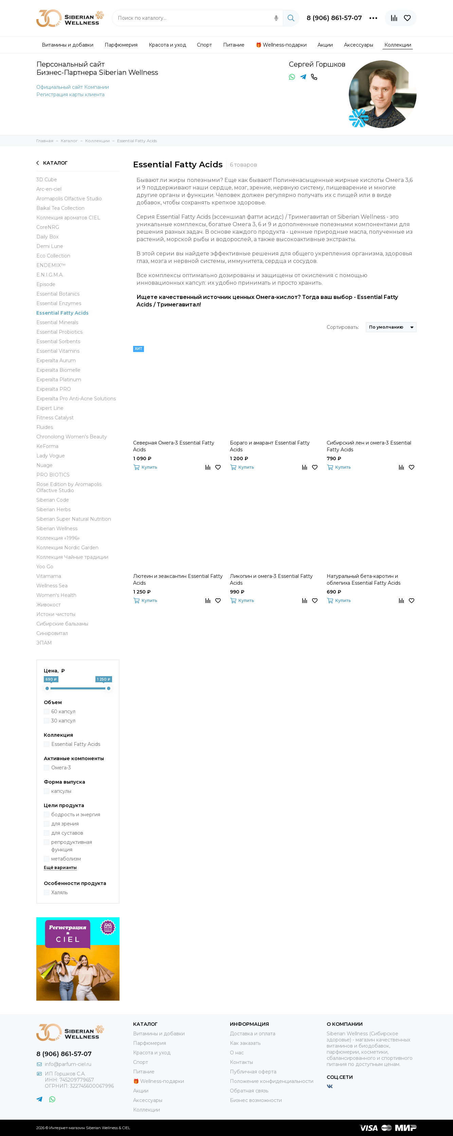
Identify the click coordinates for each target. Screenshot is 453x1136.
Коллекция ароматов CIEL (68, 218)
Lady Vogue (50, 456)
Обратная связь (249, 1091)
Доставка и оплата (252, 1034)
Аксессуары (147, 1100)
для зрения (65, 824)
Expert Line (50, 408)
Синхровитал (52, 633)
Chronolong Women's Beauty (71, 437)
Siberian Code (52, 500)
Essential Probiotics (59, 332)
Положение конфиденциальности (271, 1081)
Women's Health (56, 595)
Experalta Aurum (56, 360)
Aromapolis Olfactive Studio (69, 199)
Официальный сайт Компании (72, 87)
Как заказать (245, 1043)
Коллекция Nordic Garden (67, 548)
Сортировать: (343, 327)
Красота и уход (151, 1053)
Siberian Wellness (56, 528)
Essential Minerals (57, 322)
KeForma (47, 446)
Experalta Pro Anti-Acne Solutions (76, 399)
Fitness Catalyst (55, 418)
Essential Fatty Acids (62, 313)
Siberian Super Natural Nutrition (73, 519)
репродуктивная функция (71, 846)
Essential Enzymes (58, 303)
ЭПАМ (44, 643)
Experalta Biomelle (58, 370)
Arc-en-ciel (48, 189)
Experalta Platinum (58, 380)
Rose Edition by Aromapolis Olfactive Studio (69, 487)
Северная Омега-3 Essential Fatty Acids (173, 446)
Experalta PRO (53, 389)
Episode (45, 284)
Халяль (59, 892)
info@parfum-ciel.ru (68, 1064)
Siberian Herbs (53, 509)
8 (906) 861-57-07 (334, 18)
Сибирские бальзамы (62, 624)
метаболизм (66, 859)
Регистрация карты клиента (70, 94)
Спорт (140, 1062)
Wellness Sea (52, 586)
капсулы (61, 791)
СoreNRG (47, 227)
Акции (140, 1091)
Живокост (48, 605)
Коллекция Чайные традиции (72, 557)
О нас (237, 1053)
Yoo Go (44, 567)
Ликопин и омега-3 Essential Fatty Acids (271, 579)
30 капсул (63, 721)
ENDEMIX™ (51, 265)
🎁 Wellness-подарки (158, 1081)
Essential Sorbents (58, 341)
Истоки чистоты (55, 614)
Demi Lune (49, 246)
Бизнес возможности (256, 1100)
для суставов (67, 833)
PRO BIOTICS (53, 475)
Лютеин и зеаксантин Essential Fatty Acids (178, 579)
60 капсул (63, 711)
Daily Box (47, 237)
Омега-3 (61, 768)
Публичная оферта (253, 1072)
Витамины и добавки (159, 1034)
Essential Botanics (57, 294)
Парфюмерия (149, 1043)
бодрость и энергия (75, 815)
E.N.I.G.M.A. (50, 275)
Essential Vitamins (57, 351)
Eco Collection (53, 256)
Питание (144, 1072)
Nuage (44, 465)
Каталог (52, 163)
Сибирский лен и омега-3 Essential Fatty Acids (369, 446)
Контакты (241, 1062)
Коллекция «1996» (58, 538)
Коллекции (146, 1110)
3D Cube (46, 180)
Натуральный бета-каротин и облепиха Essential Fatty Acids (363, 579)
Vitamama (48, 576)
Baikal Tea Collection (60, 208)
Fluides (44, 427)
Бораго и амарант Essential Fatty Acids (270, 446)
